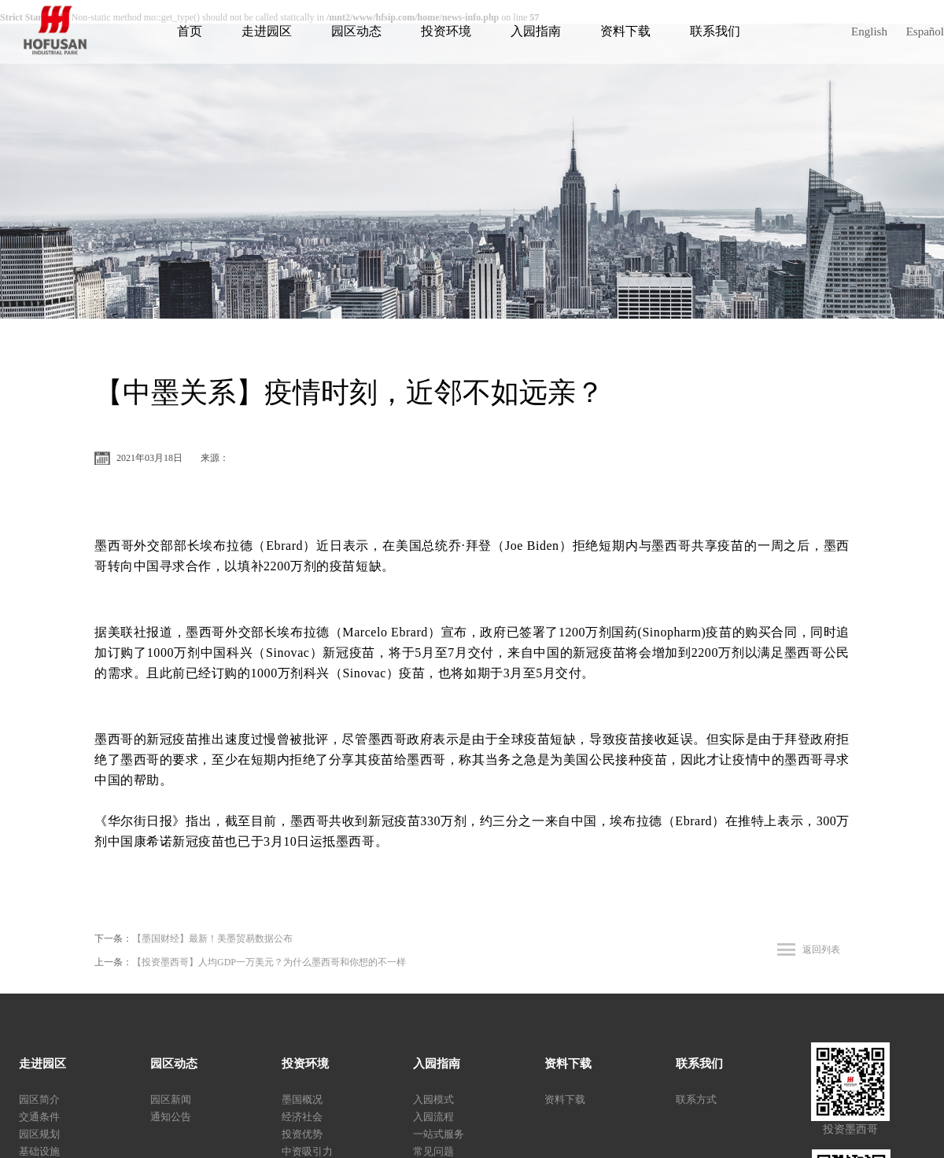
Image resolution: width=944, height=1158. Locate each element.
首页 (189, 31)
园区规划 (39, 1134)
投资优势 (302, 1134)
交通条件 (39, 1117)
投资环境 (446, 31)
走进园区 (267, 31)
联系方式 (696, 1099)
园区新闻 (170, 1099)
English (869, 31)
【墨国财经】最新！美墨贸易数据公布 (212, 938)
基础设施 (39, 1151)
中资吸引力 (307, 1151)
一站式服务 (438, 1134)
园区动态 (356, 31)
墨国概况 (302, 1099)
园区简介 (39, 1099)
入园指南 (536, 31)
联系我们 (715, 31)
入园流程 (433, 1117)
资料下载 (625, 31)
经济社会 (302, 1117)
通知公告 (170, 1117)
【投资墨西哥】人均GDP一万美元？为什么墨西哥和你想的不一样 (269, 962)
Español (925, 31)
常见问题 (433, 1151)
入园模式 (433, 1099)
